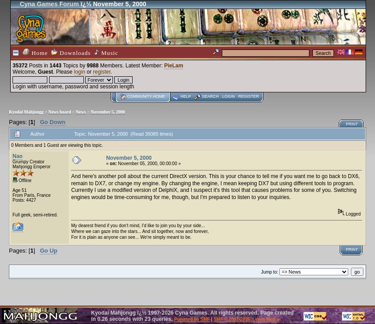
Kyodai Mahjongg (26, 111)
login (79, 72)
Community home (146, 96)
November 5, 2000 (108, 111)
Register (248, 96)
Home (35, 52)
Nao (17, 156)
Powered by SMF (192, 319)
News (81, 111)
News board (59, 111)
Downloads (71, 52)
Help (185, 96)
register (101, 72)
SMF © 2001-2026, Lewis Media (246, 319)
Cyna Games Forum (49, 4)
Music (106, 52)
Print (352, 124)
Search (210, 96)
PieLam (173, 65)
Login (228, 96)
